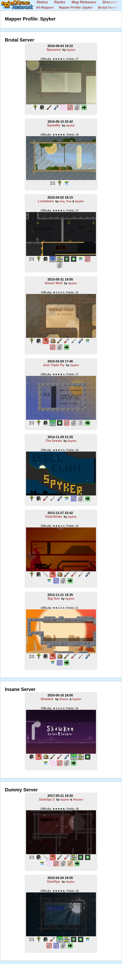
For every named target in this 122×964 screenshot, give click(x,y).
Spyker (71, 49)
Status (42, 2)
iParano (78, 799)
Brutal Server (108, 7)
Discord (109, 2)
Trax (68, 201)
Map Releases (84, 2)
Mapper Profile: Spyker (76, 7)
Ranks (59, 2)
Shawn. (64, 699)
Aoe (61, 201)
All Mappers (45, 7)
